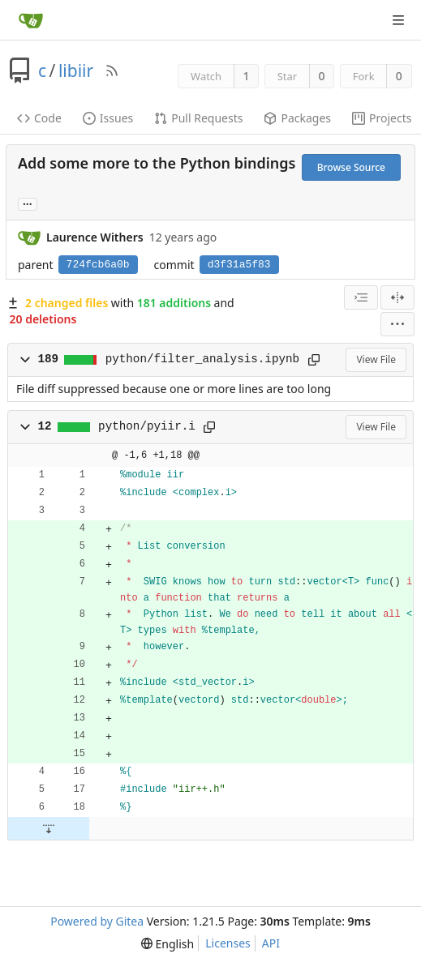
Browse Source (351, 167)
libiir (75, 70)
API (271, 943)
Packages (297, 118)
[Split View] (397, 297)
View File (376, 359)
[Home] (31, 20)
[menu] (397, 324)
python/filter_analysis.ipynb (202, 359)
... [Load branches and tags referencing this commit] (27, 203)
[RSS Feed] (112, 70)
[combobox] (361, 297)
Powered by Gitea (97, 921)
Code (39, 118)
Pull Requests (198, 118)
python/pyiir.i (146, 426)
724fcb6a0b (98, 265)
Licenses (228, 943)
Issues (108, 118)
